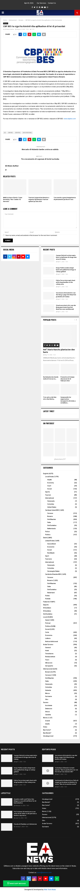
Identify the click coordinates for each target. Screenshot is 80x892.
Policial (47, 623)
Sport (47, 556)
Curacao (50, 513)
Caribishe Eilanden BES (53, 574)
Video (45, 727)
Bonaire (6, 23)
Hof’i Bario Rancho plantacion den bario (59, 351)
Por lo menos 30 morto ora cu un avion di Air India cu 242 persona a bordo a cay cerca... (25, 813)
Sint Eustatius (51, 525)
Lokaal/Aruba (49, 541)
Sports (47, 492)
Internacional (47, 669)
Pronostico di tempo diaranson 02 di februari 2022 (67, 379)
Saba (49, 522)
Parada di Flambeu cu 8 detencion (25, 824)
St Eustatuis (47, 608)
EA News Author (9, 29)
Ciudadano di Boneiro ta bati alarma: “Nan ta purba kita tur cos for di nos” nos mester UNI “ (66, 770)
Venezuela (50, 501)
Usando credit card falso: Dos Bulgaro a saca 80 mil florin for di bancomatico (25, 801)
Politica (47, 626)
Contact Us (52, 3)
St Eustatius (47, 611)
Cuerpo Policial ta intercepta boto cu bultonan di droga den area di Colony (66, 257)
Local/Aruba (49, 476)
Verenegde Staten (53, 571)
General (48, 647)
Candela (48, 715)
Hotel (47, 650)
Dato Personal (27, 132)
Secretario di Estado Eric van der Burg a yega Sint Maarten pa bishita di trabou (66, 295)
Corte (47, 632)
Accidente (48, 705)
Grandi (47, 721)
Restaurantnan (50, 656)
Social (49, 489)
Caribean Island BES (52, 510)
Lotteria (47, 638)
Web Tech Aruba (50, 890)
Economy (50, 483)
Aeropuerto (49, 666)
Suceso (45, 702)
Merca (47, 693)
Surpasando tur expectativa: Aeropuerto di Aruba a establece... (68, 400)
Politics (47, 534)
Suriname (48, 696)
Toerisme (48, 559)
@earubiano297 (60, 459)
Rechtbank (50, 553)
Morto (45, 718)
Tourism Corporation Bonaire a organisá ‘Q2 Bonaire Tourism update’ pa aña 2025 (38, 199)
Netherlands (51, 528)
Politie (47, 596)
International (49, 498)
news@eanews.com (44, 872)
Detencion (48, 708)
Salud (47, 620)
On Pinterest (48, 423)
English (45, 473)
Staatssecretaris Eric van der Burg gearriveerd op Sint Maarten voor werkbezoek (66, 307)
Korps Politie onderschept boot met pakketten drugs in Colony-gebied (66, 270)
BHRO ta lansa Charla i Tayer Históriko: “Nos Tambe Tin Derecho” (12, 199)
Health (49, 480)
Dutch (45, 537)
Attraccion (48, 663)
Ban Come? (47, 730)
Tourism (48, 495)
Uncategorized (48, 736)
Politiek (47, 599)
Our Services (41, 3)
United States (51, 507)
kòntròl (17, 132)
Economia (48, 635)
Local (45, 617)
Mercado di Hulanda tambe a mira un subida (40, 149)
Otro (46, 699)
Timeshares (49, 653)
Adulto (47, 724)
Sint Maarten (51, 519)
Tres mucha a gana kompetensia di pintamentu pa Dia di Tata (65, 198)
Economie (50, 547)
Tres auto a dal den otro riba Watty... (49, 398)
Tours (47, 660)
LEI (5, 132)
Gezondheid (51, 544)
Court (49, 486)
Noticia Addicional (51, 641)
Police (47, 531)
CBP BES (10, 132)
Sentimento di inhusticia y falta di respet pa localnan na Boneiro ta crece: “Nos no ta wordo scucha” (66, 782)
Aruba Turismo (48, 644)
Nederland (51, 592)
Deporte (46, 605)
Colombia (50, 504)
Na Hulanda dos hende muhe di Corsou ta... (50, 378)
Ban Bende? (47, 733)
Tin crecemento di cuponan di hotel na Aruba (40, 159)
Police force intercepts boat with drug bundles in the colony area (65, 282)
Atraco (47, 711)
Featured (46, 602)
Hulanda (48, 690)
